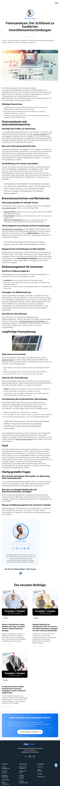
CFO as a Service (4, 771)
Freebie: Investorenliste (23, 781)
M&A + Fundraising (5, 783)
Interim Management (6, 767)
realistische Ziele (8, 360)
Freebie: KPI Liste (22, 771)
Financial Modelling (5, 776)
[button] (56, 3)
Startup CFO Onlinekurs (23, 767)
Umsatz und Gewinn (40, 134)
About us (40, 767)
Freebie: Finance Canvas (21, 777)
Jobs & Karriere (40, 770)
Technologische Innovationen (12, 229)
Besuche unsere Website (24, 439)
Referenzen (41, 776)
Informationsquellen (9, 208)
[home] (8, 3)
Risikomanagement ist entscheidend (32, 321)
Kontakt (40, 774)
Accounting (5, 779)
